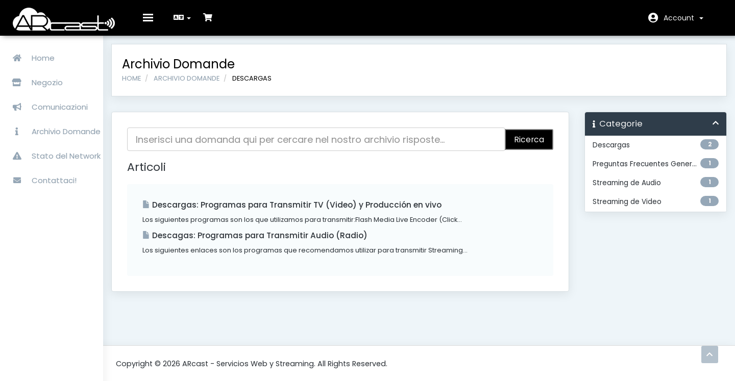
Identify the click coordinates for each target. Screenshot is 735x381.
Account (683, 18)
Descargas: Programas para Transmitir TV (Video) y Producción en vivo (323, 212)
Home (30, 52)
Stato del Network (53, 150)
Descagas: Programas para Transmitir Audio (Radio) (286, 242)
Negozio (60, 77)
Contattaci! (41, 175)
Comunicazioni (47, 101)
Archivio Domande (53, 126)
